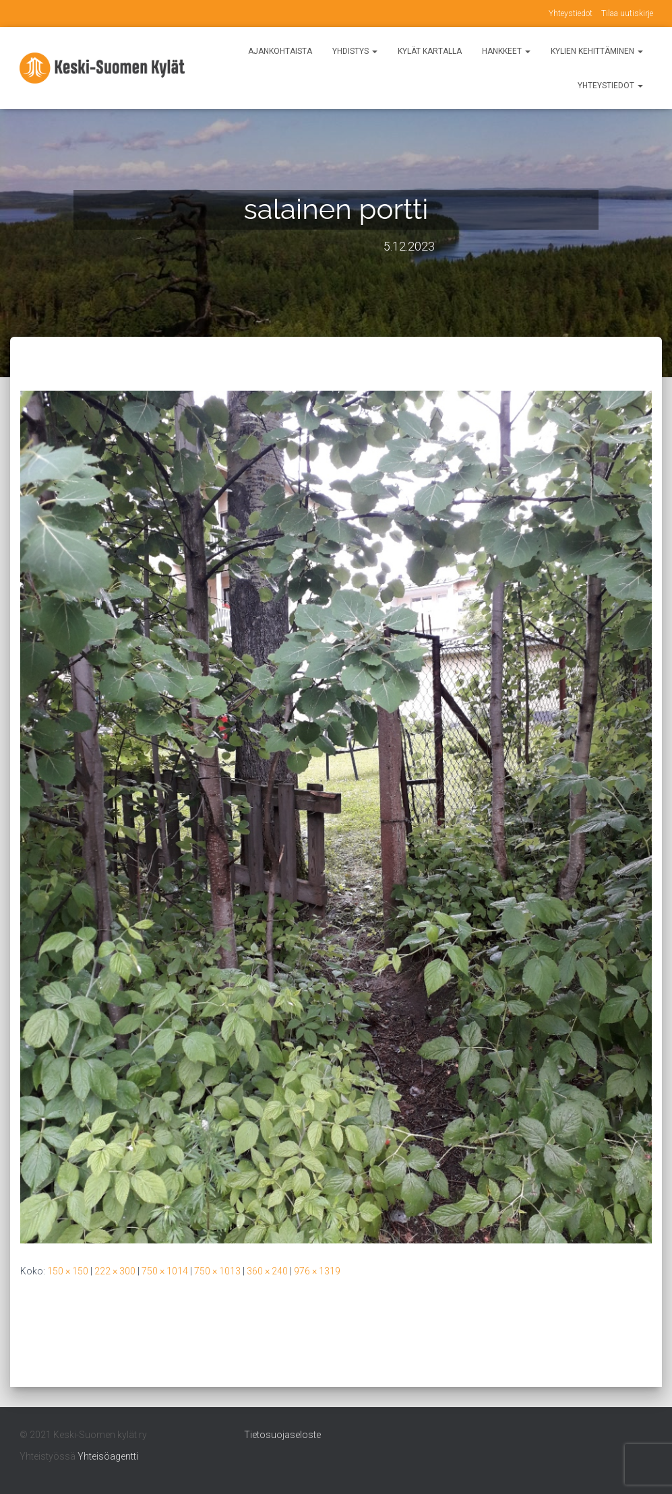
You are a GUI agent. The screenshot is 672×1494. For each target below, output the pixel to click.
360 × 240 (267, 1271)
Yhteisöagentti (108, 1456)
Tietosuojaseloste (282, 1434)
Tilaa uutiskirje (627, 13)
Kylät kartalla (430, 51)
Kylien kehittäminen (597, 51)
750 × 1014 (165, 1271)
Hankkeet (506, 51)
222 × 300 (114, 1271)
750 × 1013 (217, 1271)
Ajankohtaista (280, 51)
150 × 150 (67, 1271)
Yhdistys (354, 51)
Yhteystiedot (570, 13)
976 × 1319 (317, 1271)
